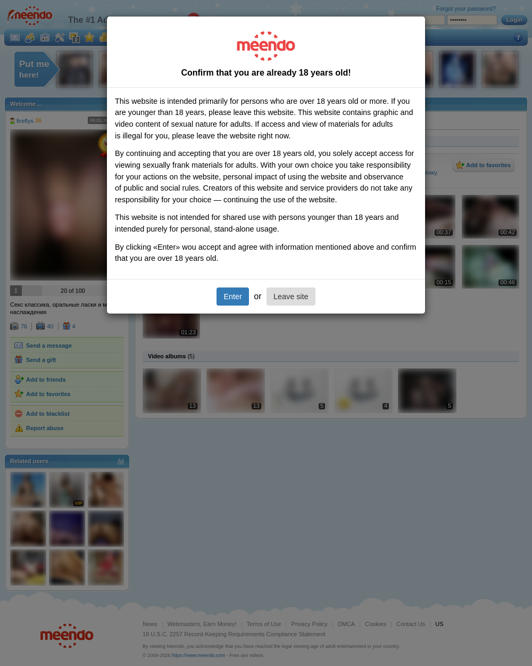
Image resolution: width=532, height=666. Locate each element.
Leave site (291, 296)
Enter (232, 296)
